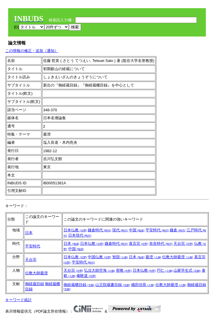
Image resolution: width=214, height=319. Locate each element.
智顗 (120, 257)
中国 (137, 230)
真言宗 (138, 243)
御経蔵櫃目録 (79, 284)
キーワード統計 (18, 300)
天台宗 (183, 243)
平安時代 (157, 230)
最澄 (153, 257)
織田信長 (143, 284)
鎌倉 (177, 230)
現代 (120, 230)
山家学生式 (187, 270)
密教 (124, 270)
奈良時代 (161, 243)
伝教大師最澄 (177, 257)
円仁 (165, 270)
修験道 (86, 275)
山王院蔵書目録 (112, 284)
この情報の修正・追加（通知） (31, 50)
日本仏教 (75, 230)
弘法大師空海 (99, 270)
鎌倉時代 (99, 230)
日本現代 (80, 235)
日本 (29, 232)
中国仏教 (99, 257)
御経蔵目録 (34, 284)
